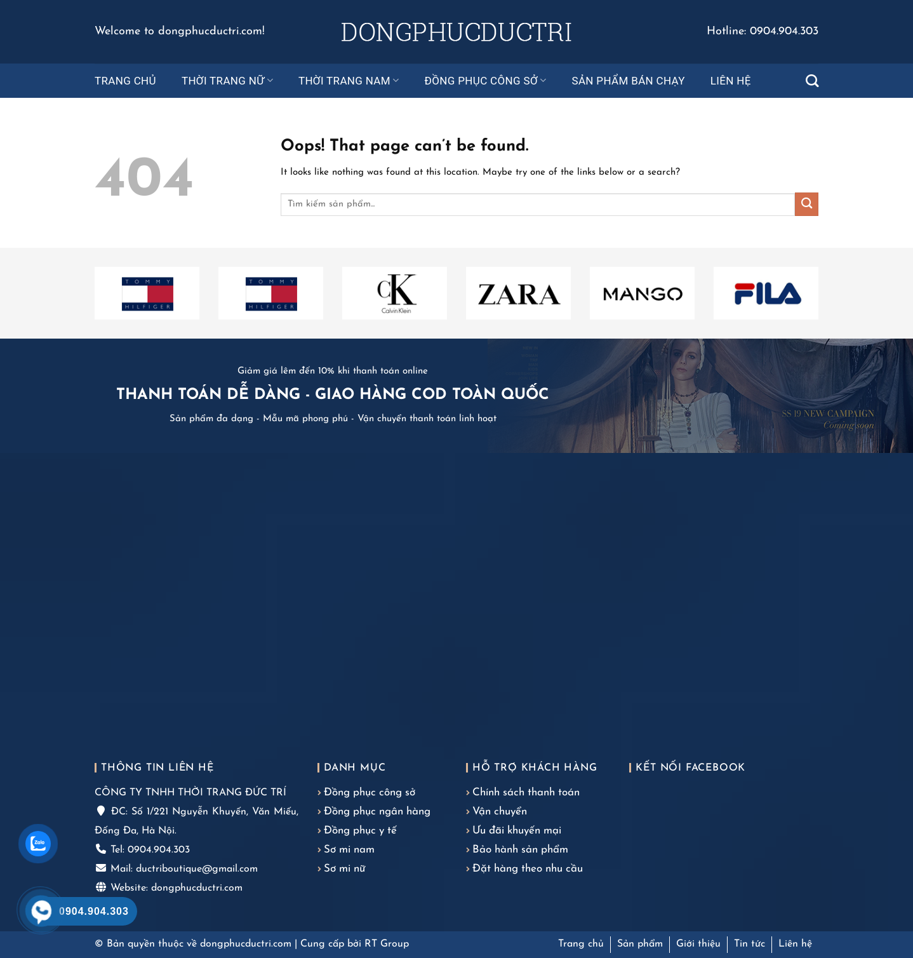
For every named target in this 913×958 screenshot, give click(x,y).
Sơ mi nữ (344, 868)
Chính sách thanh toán (526, 792)
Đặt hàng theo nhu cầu (527, 868)
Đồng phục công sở (486, 80)
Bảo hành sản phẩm (520, 849)
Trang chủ (125, 80)
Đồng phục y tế (360, 830)
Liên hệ (730, 80)
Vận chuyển (499, 811)
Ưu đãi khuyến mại (516, 830)
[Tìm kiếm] (812, 81)
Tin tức (749, 944)
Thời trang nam (348, 80)
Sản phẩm (640, 944)
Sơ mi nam (349, 849)
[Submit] (806, 204)
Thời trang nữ (227, 80)
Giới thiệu (698, 944)
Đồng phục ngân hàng (377, 811)
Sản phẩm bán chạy (627, 80)
